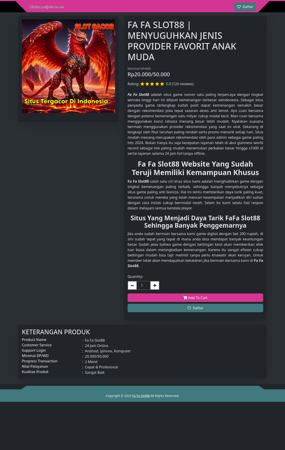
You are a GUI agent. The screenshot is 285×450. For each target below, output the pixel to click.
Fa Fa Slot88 (141, 396)
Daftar (195, 308)
